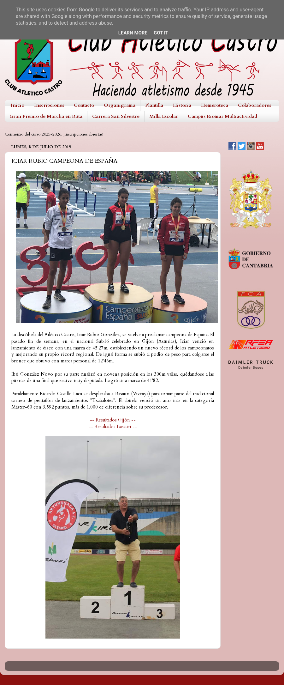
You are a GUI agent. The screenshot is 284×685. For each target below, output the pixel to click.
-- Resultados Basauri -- (113, 426)
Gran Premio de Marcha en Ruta (45, 116)
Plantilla (154, 105)
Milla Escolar (163, 116)
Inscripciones (49, 105)
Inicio (17, 105)
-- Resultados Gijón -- (113, 420)
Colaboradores (254, 105)
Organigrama (119, 105)
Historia (182, 105)
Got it (161, 33)
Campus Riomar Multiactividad (222, 116)
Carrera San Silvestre (115, 116)
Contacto (84, 105)
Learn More (132, 33)
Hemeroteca (214, 105)
